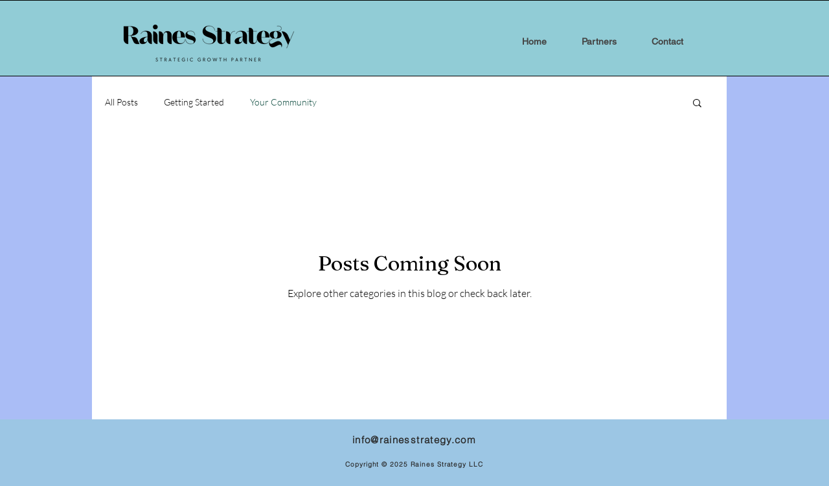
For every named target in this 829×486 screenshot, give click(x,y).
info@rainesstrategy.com (414, 440)
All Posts (121, 101)
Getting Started (194, 101)
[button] (697, 104)
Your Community (283, 101)
